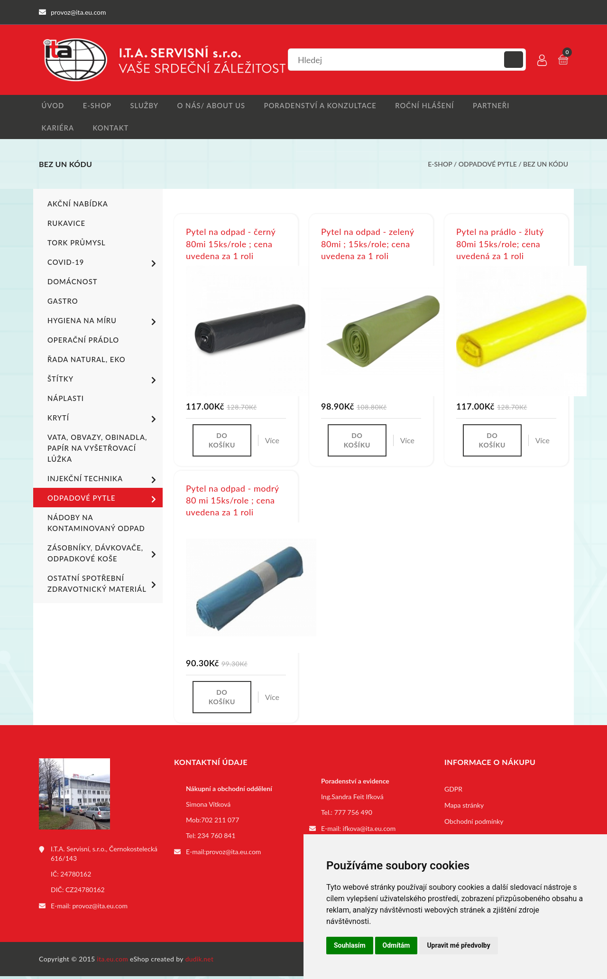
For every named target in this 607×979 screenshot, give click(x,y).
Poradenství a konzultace (317, 106)
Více (272, 443)
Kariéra (54, 129)
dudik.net (200, 962)
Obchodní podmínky (474, 825)
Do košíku (222, 443)
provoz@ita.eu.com (100, 909)
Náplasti (64, 401)
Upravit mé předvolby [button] (458, 945)
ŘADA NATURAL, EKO (84, 362)
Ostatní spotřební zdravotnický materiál (103, 586)
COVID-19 (103, 265)
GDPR (453, 793)
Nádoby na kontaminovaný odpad (93, 525)
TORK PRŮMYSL (74, 245)
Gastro (61, 303)
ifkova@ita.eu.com (369, 832)
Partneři (486, 106)
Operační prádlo (81, 342)
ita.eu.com (113, 962)
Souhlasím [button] (350, 945)
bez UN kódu (545, 166)
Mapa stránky (464, 809)
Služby (143, 106)
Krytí (103, 421)
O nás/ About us (210, 106)
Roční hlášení (420, 106)
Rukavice (65, 226)
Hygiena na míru (103, 324)
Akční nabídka (76, 206)
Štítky (103, 382)
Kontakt (108, 129)
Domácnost (71, 284)
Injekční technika (103, 482)
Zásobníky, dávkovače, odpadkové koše (103, 555)
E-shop (95, 106)
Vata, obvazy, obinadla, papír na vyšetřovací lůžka (94, 451)
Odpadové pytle (488, 166)
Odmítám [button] (396, 945)
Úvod (49, 106)
